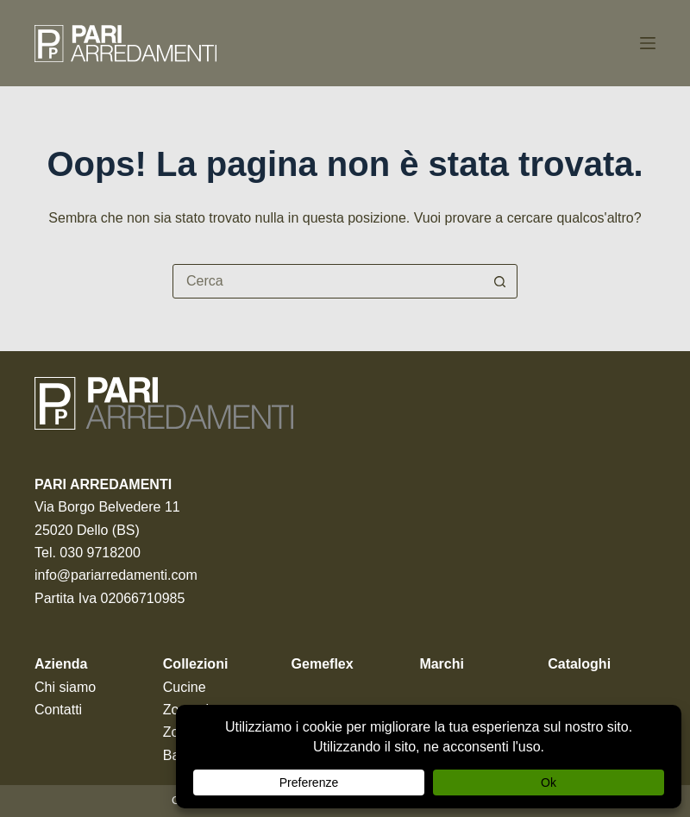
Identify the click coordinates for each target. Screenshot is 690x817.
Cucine (184, 687)
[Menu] (648, 43)
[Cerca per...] (327, 281)
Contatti (58, 709)
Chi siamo (65, 687)
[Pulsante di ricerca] (499, 281)
